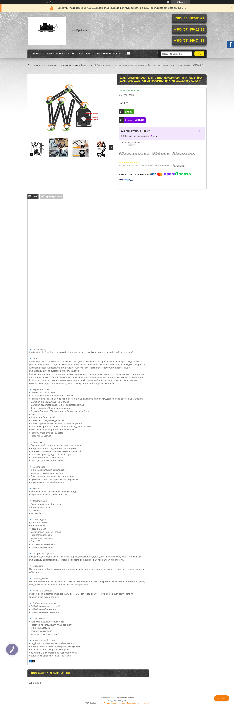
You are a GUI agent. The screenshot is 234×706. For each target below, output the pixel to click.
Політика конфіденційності (138, 703)
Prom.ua (131, 698)
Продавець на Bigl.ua (117, 700)
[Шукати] (199, 53)
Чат (222, 698)
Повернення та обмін (108, 53)
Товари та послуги (58, 53)
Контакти (84, 53)
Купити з (134, 120)
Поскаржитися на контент (114, 703)
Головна (35, 53)
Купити (128, 112)
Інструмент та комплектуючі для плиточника (57, 65)
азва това (39, 349)
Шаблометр (86, 65)
